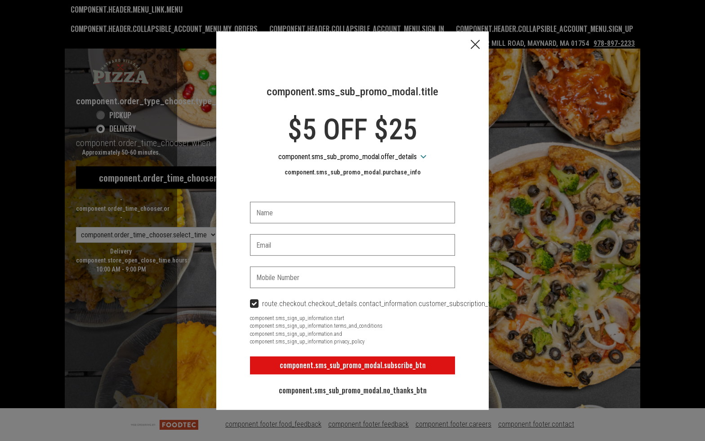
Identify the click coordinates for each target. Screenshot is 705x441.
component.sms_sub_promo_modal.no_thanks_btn (353, 390)
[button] (475, 45)
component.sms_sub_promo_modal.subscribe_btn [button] (353, 365)
